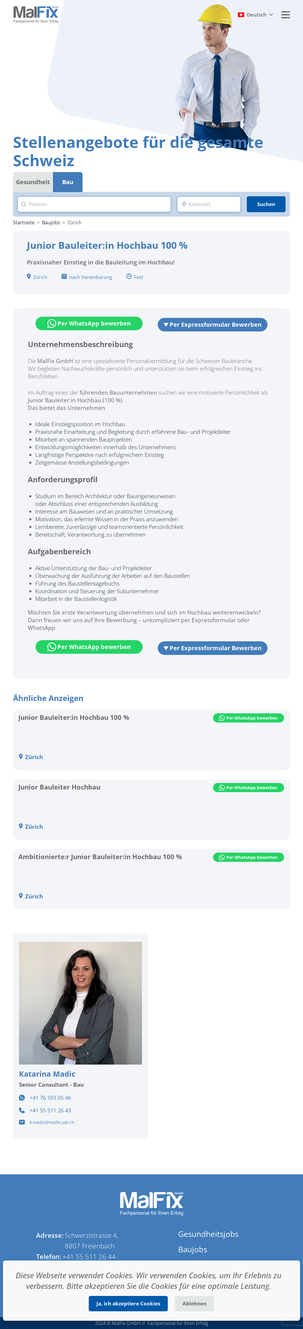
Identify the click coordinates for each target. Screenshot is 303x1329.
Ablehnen (195, 1303)
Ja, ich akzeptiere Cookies (128, 1303)
